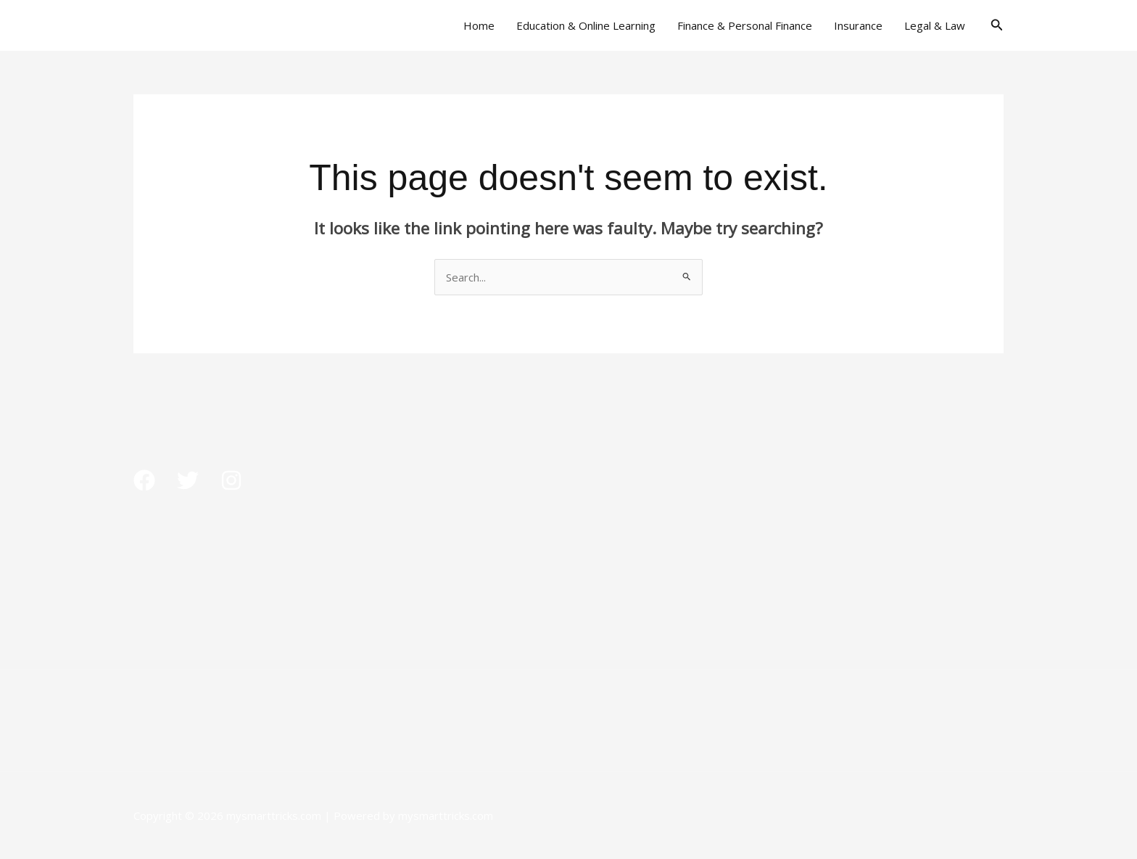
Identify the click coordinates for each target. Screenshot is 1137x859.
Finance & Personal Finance (744, 25)
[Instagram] (231, 480)
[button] (997, 25)
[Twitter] (188, 480)
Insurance (858, 25)
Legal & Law (934, 25)
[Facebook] (144, 480)
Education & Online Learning (586, 25)
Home (479, 25)
